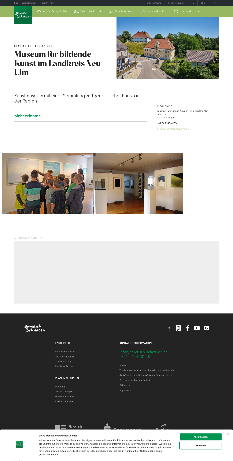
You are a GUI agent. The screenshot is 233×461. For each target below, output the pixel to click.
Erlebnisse (43, 46)
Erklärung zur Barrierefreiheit (134, 380)
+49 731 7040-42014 (167, 123)
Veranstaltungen (64, 391)
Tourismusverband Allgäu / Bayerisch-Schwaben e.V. (147, 370)
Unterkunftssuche (64, 396)
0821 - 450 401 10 (134, 356)
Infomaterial (61, 386)
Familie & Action (64, 366)
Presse (122, 365)
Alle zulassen (200, 429)
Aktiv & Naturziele (64, 356)
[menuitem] (52, 11)
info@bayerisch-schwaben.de (143, 352)
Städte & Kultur (63, 361)
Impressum (125, 390)
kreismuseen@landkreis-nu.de (173, 129)
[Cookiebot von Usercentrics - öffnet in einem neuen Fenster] (19, 455)
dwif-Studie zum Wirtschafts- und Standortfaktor (145, 375)
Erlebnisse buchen (64, 401)
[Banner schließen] (228, 426)
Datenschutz (125, 385)
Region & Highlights (66, 351)
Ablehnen (201, 438)
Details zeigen (46, 455)
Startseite (22, 46)
